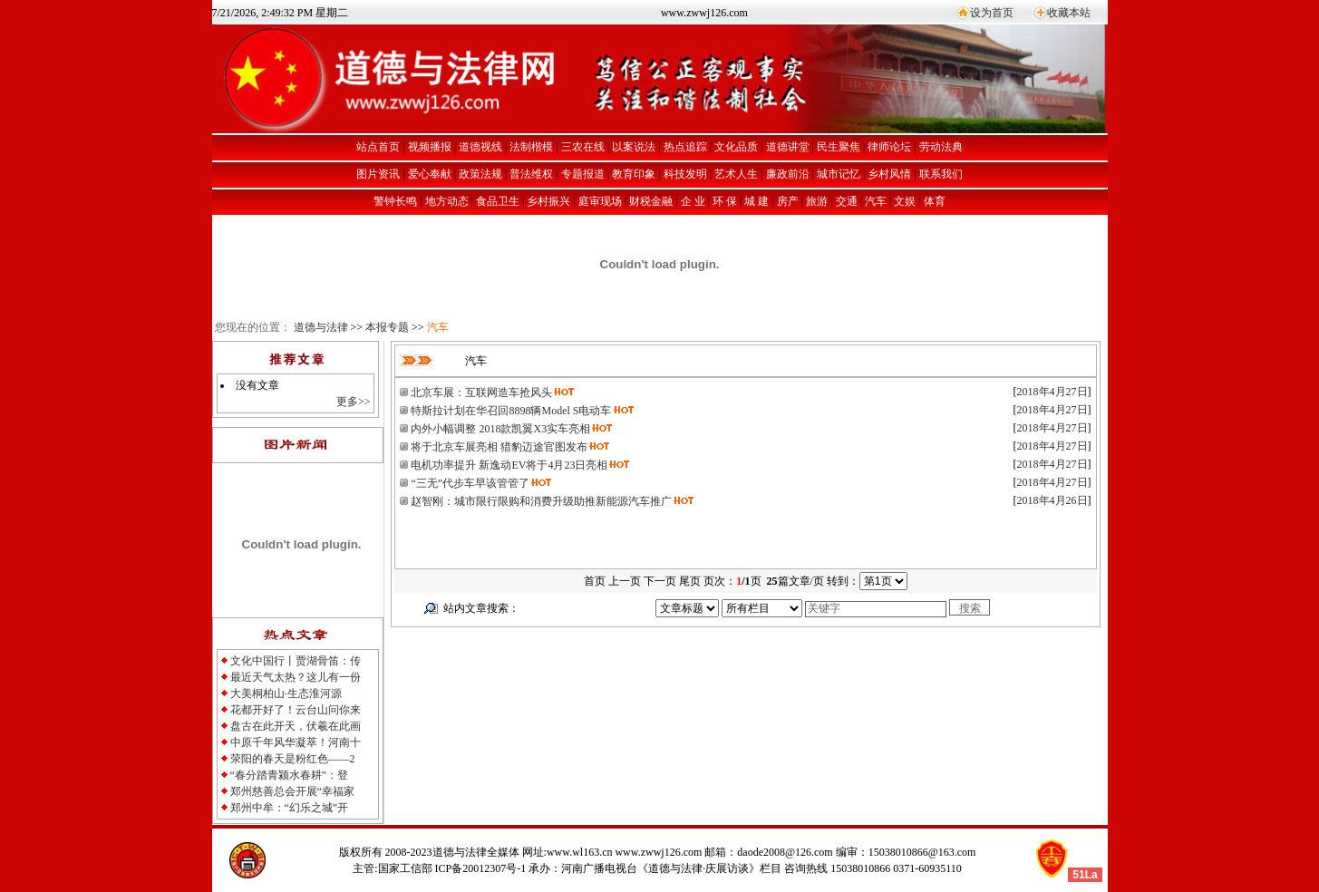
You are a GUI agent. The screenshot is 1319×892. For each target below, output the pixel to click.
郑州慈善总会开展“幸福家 (292, 791)
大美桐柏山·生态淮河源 (286, 693)
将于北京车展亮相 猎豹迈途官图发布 (499, 447)
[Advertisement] (596, 654)
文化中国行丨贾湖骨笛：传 (295, 660)
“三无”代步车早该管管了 (470, 483)
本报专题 (387, 327)
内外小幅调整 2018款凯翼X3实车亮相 (500, 428)
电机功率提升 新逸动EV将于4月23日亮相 (509, 465)
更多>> (353, 401)
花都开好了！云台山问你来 (295, 709)
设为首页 (991, 12)
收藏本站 (1069, 12)
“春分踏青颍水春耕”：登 (289, 775)
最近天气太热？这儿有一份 (295, 677)
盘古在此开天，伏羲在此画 (295, 726)
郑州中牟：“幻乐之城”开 (289, 807)
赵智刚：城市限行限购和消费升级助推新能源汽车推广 (541, 501)
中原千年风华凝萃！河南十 (295, 742)
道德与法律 (321, 327)
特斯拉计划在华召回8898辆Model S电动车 (511, 410)
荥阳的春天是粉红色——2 (292, 758)
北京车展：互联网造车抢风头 (481, 392)
